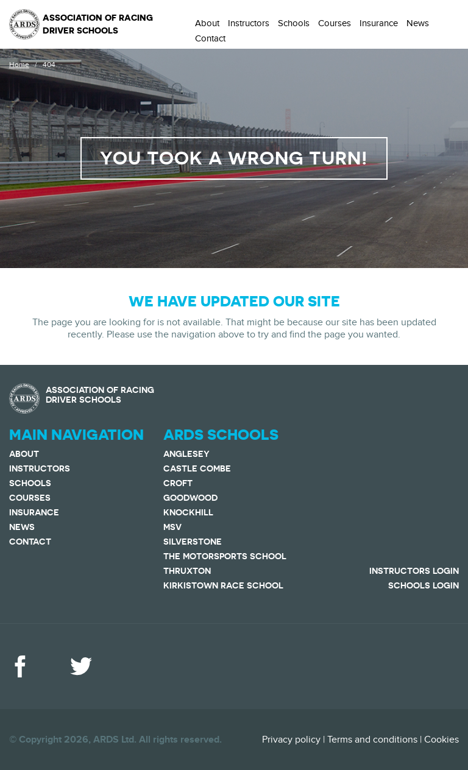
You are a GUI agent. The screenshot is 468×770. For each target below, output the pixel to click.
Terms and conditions (372, 739)
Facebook (20, 666)
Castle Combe (197, 468)
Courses (334, 23)
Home (19, 64)
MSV (172, 527)
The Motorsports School (224, 556)
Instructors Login (414, 571)
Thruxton (187, 571)
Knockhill (188, 512)
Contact (210, 38)
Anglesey (186, 454)
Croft (178, 483)
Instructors (248, 23)
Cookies (441, 739)
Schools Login (423, 585)
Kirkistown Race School (223, 585)
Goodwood (190, 498)
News (417, 23)
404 (49, 64)
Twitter (81, 666)
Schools (294, 23)
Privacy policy (291, 739)
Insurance (379, 23)
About (207, 23)
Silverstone (192, 541)
